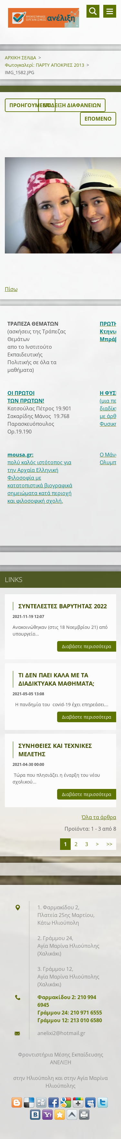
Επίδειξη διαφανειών (72, 105)
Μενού (109, 11)
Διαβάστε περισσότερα (86, 646)
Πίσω (11, 289)
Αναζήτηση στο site (92, 11)
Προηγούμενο (30, 105)
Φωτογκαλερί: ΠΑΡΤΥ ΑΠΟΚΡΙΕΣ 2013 (44, 65)
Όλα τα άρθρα (99, 817)
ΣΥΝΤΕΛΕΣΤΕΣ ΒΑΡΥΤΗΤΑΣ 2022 (62, 606)
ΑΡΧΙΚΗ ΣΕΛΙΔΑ (20, 58)
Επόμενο (98, 118)
